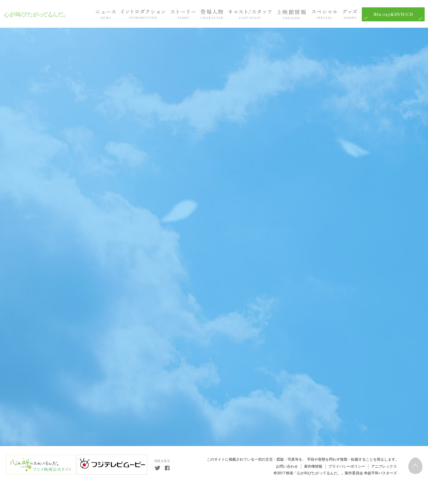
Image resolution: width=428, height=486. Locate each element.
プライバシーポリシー (346, 466)
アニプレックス (384, 466)
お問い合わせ (287, 466)
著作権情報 (313, 466)
